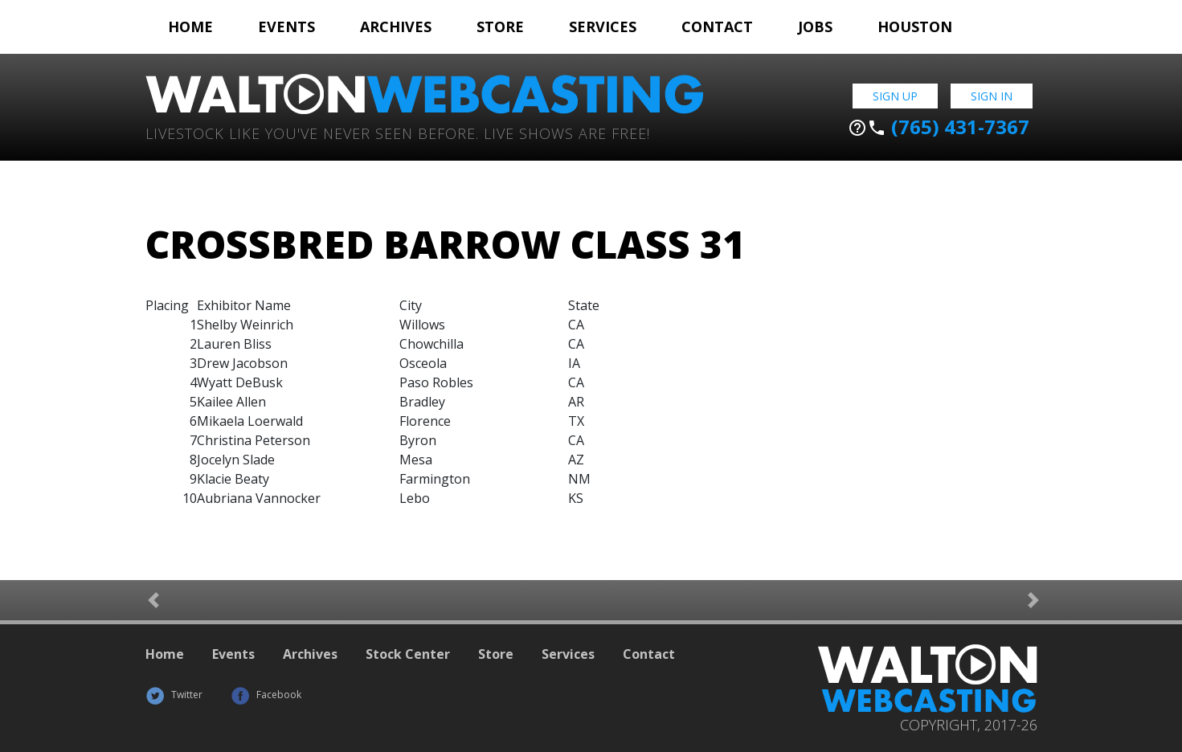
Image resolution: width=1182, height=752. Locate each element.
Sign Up (895, 96)
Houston (914, 26)
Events (286, 26)
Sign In (991, 96)
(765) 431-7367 (938, 126)
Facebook (266, 694)
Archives (395, 26)
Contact (717, 26)
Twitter (173, 694)
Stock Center (408, 654)
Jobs (815, 26)
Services (602, 26)
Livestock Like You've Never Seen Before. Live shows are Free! (397, 132)
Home (190, 26)
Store (500, 26)
